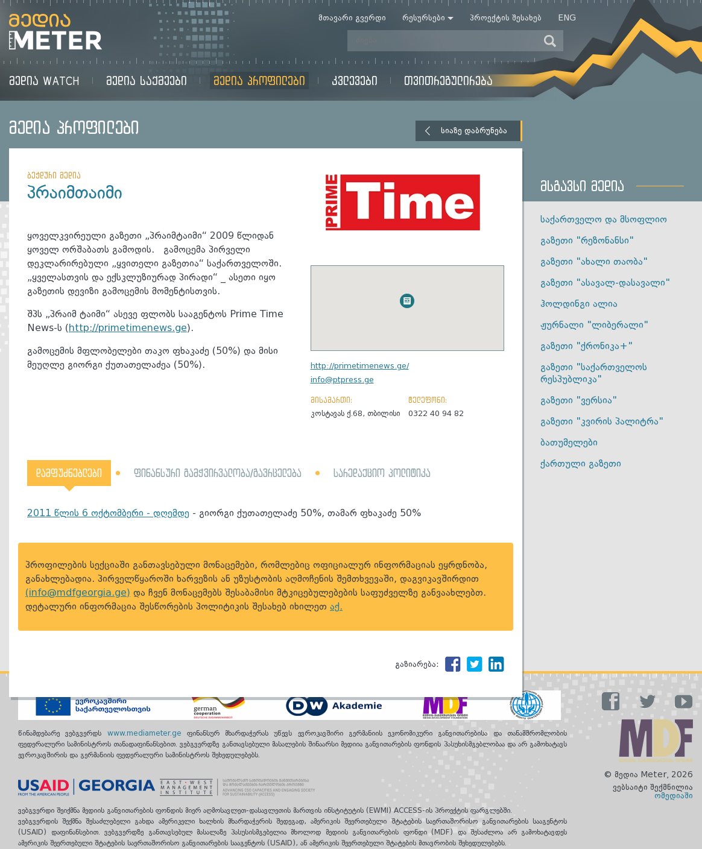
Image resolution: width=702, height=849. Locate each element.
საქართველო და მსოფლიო (603, 220)
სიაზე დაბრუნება (474, 131)
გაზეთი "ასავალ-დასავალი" (605, 283)
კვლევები (355, 80)
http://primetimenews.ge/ (360, 366)
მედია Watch (44, 80)
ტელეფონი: (427, 400)
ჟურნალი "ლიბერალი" (594, 325)
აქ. (336, 607)
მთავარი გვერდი (352, 18)
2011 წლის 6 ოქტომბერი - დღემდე (108, 514)
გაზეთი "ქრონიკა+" (586, 347)
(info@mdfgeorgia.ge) (77, 593)
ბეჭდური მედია (54, 175)
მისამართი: (331, 400)
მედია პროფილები (259, 80)
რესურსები (423, 18)
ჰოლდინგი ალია (579, 304)
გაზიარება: (417, 664)
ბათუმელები (569, 443)
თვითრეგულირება (448, 80)
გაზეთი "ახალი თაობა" (594, 262)
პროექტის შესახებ (506, 18)
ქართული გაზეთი (580, 464)
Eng (567, 18)
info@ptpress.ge (342, 380)
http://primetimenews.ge (128, 328)
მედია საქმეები (146, 80)
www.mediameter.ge (147, 733)
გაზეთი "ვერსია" (578, 401)
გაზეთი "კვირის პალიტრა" (601, 422)
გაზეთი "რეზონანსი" (587, 241)
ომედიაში (673, 796)
